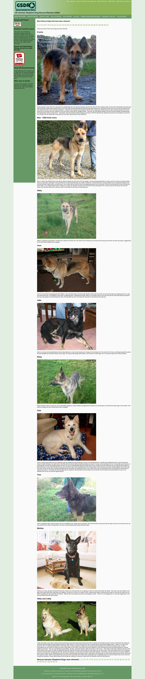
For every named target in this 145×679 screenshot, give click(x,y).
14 (63, 25)
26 (94, 25)
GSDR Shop (111, 1)
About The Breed (81, 1)
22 (84, 25)
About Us (73, 1)
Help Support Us (91, 1)
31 (107, 25)
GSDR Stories (120, 1)
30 (105, 25)
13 (60, 25)
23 (86, 25)
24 (89, 25)
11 (55, 25)
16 (68, 25)
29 (102, 25)
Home (68, 1)
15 (65, 25)
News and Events (102, 1)
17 (71, 25)
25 (92, 25)
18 (73, 25)
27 (97, 25)
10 (52, 25)
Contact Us (128, 1)
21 (81, 25)
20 (79, 25)
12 (58, 25)
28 (100, 25)
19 (76, 25)
